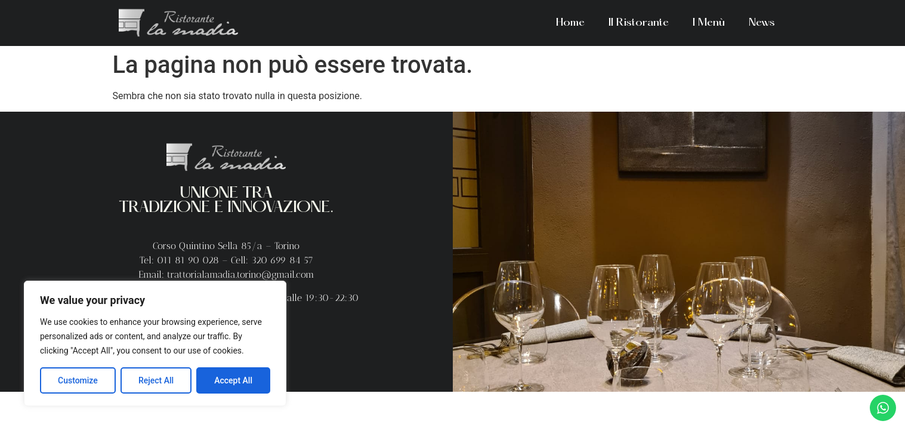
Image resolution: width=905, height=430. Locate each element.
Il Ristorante (639, 23)
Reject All (156, 380)
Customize (78, 380)
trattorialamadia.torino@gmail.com (240, 274)
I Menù (709, 23)
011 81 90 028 (189, 260)
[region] (155, 343)
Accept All (233, 380)
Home (570, 23)
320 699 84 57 (282, 260)
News (762, 23)
